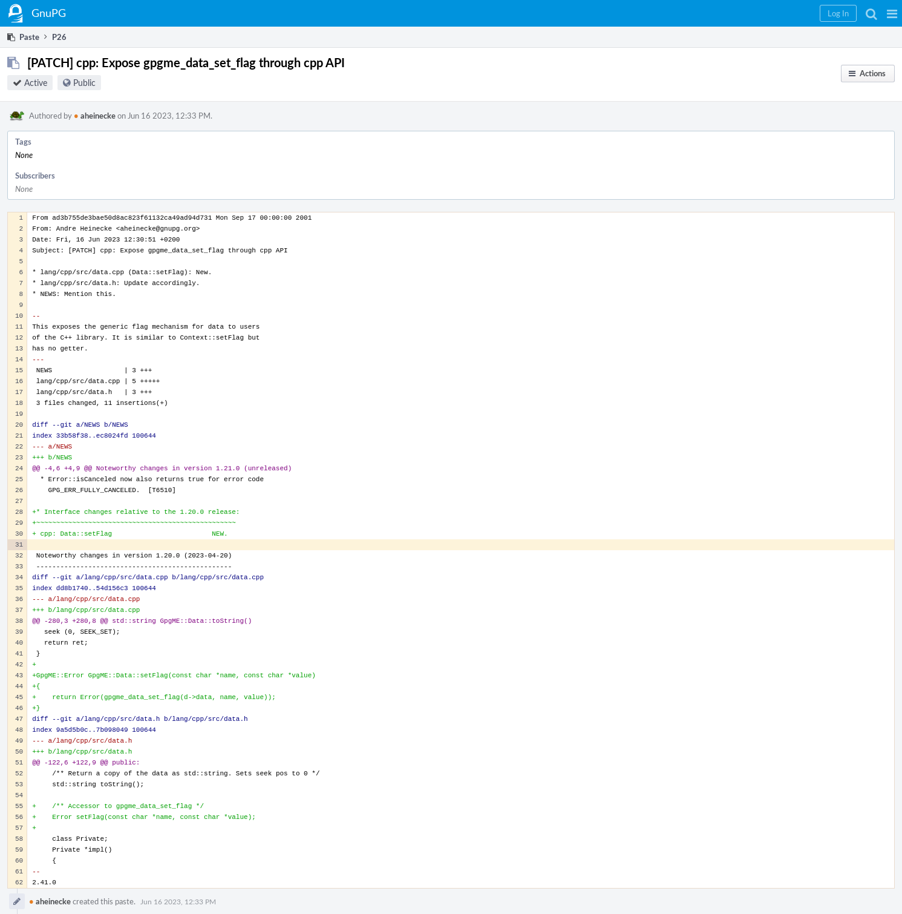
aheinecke (95, 115)
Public (84, 82)
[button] (892, 13)
